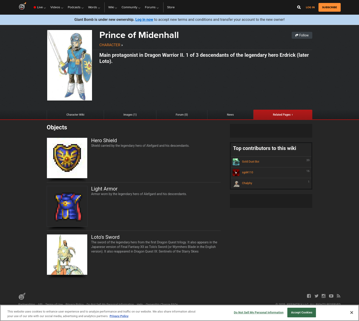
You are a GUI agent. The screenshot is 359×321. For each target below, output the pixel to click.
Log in (310, 7)
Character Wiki (75, 114)
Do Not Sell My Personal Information (110, 304)
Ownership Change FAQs (162, 304)
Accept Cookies (301, 312)
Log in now (144, 19)
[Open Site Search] (299, 7)
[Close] (352, 312)
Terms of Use (54, 304)
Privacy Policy (75, 304)
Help (140, 304)
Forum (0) (182, 114)
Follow (302, 35)
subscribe (329, 7)
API (40, 304)
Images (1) (130, 114)
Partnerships (26, 304)
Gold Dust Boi (271, 161)
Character (109, 45)
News (230, 114)
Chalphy (271, 183)
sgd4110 (271, 172)
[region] (179, 313)
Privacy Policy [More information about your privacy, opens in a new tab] (119, 316)
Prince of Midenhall (139, 35)
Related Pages (282, 114)
